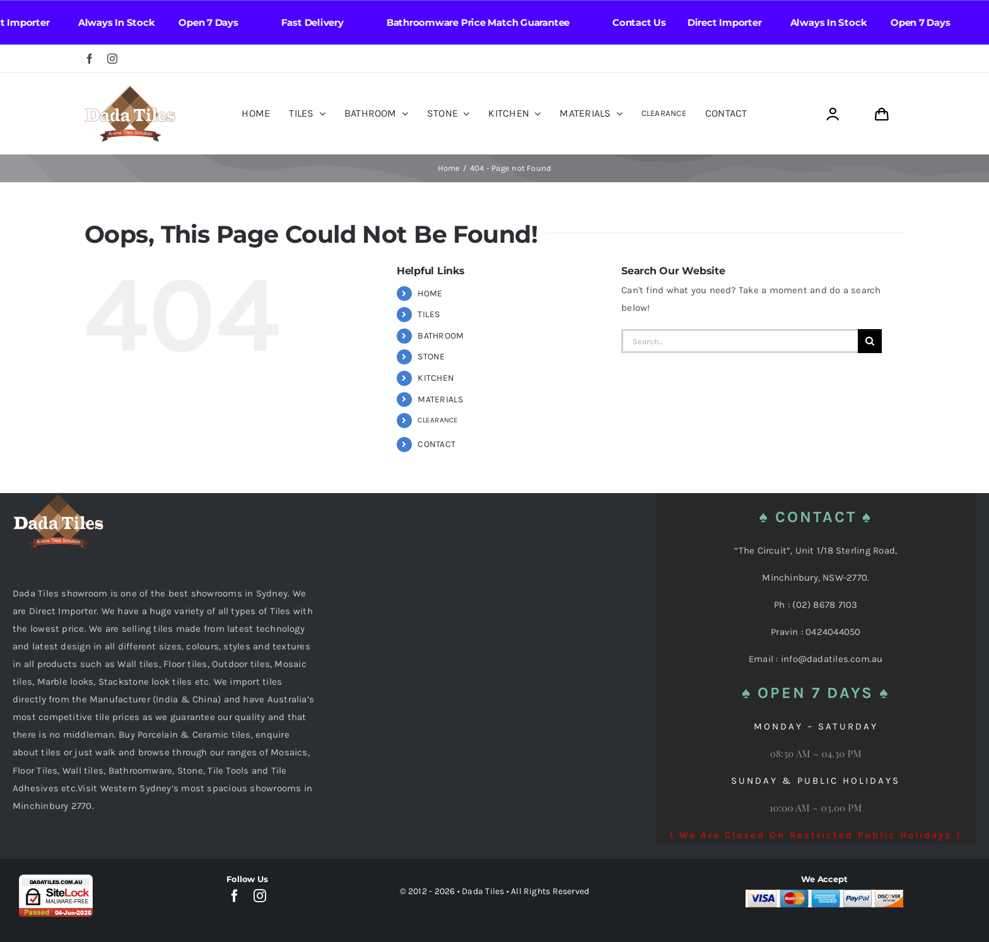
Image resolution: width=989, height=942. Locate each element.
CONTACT (436, 444)
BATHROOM (441, 335)
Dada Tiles (483, 891)
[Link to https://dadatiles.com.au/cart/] (881, 114)
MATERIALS (440, 399)
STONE (431, 356)
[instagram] (112, 59)
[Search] (870, 341)
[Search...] (739, 341)
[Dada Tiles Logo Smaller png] (130, 89)
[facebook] (90, 59)
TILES (429, 314)
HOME (430, 293)
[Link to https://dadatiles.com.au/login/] (832, 114)
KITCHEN (436, 378)
